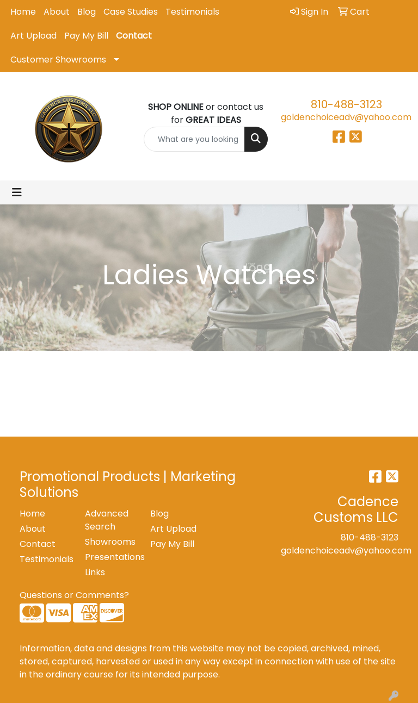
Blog (86, 11)
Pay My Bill (86, 35)
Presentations (111, 557)
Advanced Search (106, 520)
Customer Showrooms (58, 59)
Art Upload (33, 35)
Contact (134, 35)
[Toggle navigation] (16, 192)
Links (95, 572)
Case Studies (130, 11)
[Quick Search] (194, 139)
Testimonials (192, 11)
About (57, 11)
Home (23, 11)
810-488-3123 (346, 104)
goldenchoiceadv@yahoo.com (346, 117)
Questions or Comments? (74, 595)
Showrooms (110, 542)
